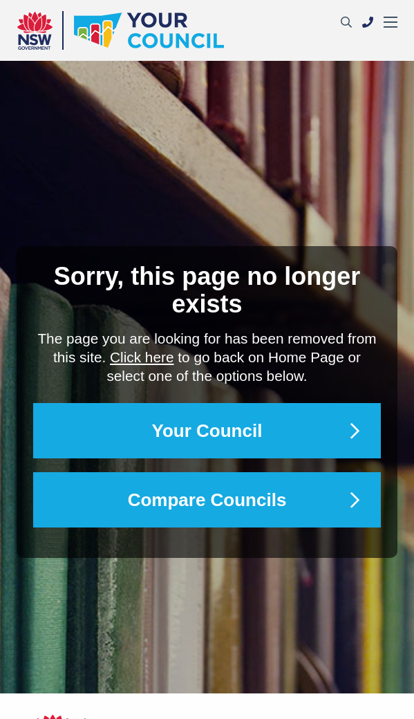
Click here (141, 357)
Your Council (207, 430)
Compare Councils (207, 499)
